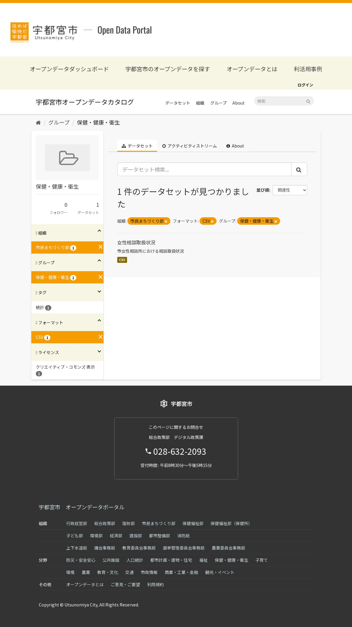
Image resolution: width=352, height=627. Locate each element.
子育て (261, 560)
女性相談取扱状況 (136, 242)
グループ (218, 103)
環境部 (96, 535)
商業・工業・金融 (181, 572)
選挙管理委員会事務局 (184, 548)
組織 (200, 103)
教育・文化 (107, 572)
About (238, 103)
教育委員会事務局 (139, 548)
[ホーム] (38, 122)
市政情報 (149, 572)
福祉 (203, 560)
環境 (70, 572)
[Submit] (308, 100)
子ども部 (74, 535)
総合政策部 (104, 523)
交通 (129, 572)
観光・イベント (219, 572)
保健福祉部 (193, 523)
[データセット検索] (284, 101)
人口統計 (134, 560)
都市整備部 (159, 535)
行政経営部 (76, 523)
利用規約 (155, 584)
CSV (122, 259)
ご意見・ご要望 (125, 584)
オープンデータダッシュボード (69, 69)
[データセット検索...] (204, 169)
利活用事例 (308, 69)
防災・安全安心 (80, 560)
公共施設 (111, 560)
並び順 (263, 190)
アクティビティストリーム (189, 146)
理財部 (128, 523)
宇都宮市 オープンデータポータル (81, 507)
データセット (177, 103)
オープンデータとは (252, 69)
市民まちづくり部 (158, 523)
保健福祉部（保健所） (231, 523)
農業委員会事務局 (228, 548)
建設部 (135, 535)
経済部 (116, 535)
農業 (86, 572)
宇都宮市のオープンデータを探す (167, 69)
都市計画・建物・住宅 (171, 560)
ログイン (305, 85)
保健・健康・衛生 (98, 122)
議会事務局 (104, 548)
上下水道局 (76, 548)
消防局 (183, 535)
